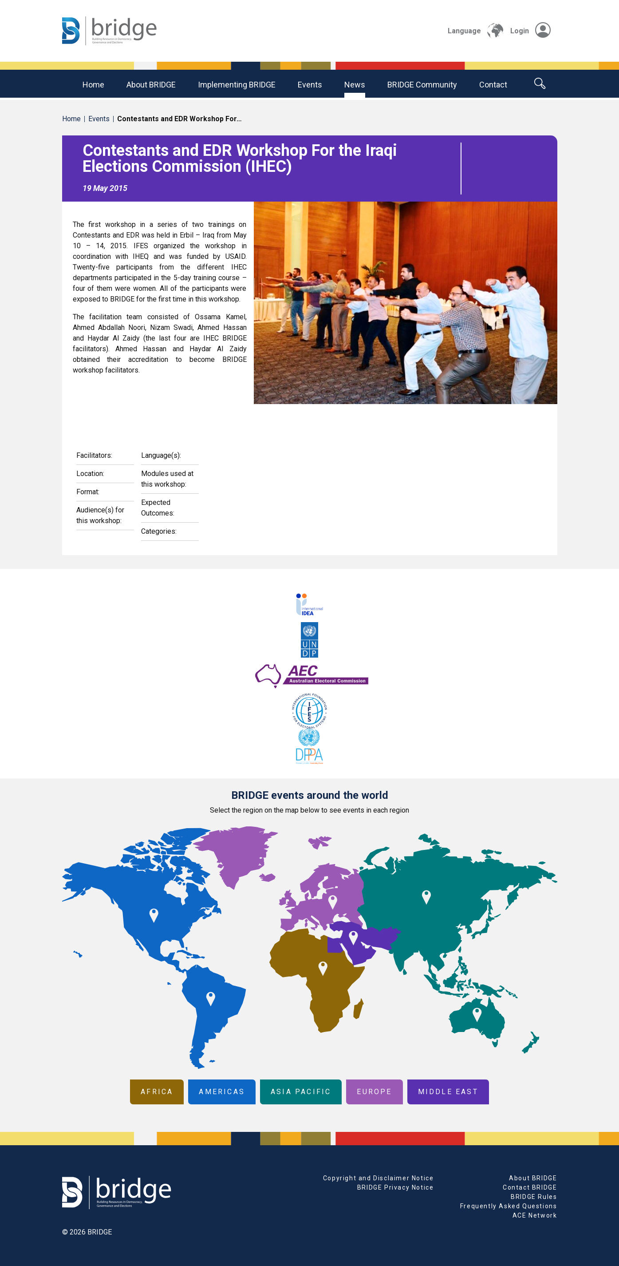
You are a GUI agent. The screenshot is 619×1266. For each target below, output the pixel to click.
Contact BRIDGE (530, 1187)
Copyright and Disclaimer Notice (378, 1178)
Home (93, 84)
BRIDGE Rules (534, 1196)
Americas (222, 1091)
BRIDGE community (422, 84)
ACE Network (535, 1215)
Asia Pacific (301, 1091)
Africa (157, 1091)
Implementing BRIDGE (237, 84)
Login (530, 31)
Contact (493, 84)
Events (310, 84)
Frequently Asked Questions (508, 1206)
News (354, 84)
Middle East (448, 1091)
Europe (374, 1091)
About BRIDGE (151, 84)
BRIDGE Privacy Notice (395, 1187)
